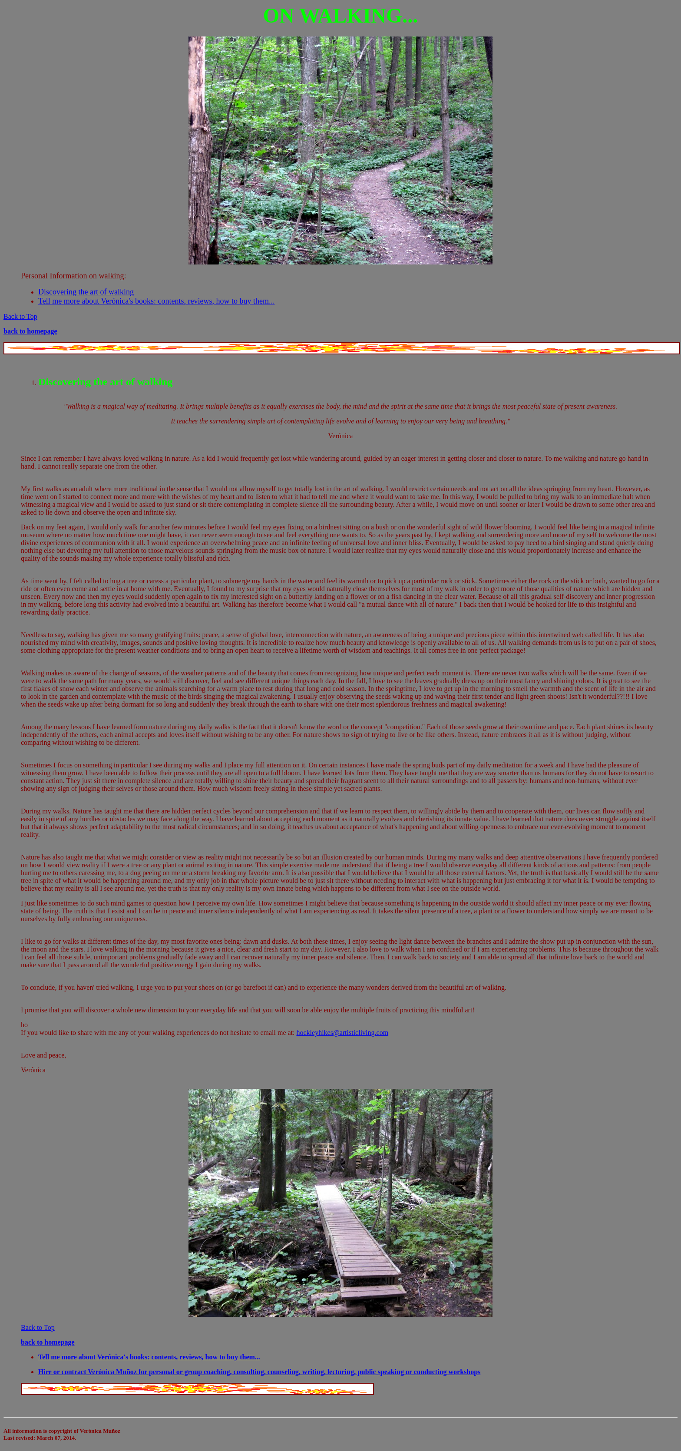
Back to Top (20, 316)
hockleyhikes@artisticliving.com (343, 1032)
